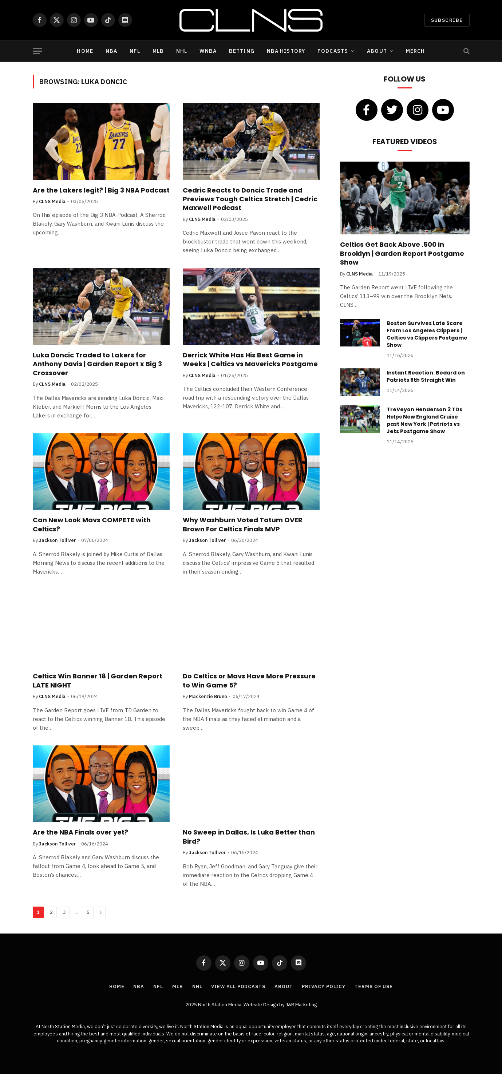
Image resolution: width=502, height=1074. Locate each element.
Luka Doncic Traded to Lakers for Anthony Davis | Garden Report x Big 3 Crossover (97, 364)
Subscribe (447, 20)
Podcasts (332, 51)
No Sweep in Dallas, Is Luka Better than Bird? (249, 836)
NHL (181, 51)
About (377, 51)
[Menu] (37, 51)
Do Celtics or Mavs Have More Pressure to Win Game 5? (249, 680)
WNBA (207, 51)
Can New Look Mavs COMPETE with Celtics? (92, 524)
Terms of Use (374, 986)
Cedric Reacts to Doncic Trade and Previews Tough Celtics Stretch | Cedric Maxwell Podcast (250, 199)
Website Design (261, 1005)
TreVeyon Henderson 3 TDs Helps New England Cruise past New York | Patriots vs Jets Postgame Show (424, 420)
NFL (135, 51)
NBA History (286, 51)
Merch (415, 51)
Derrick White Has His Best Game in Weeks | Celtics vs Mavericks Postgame (250, 359)
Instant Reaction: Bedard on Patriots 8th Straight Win (426, 376)
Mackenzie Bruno (208, 696)
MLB (158, 51)
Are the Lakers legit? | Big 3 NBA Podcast (101, 190)
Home (85, 51)
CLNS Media (52, 201)
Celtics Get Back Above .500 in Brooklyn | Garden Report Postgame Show (402, 253)
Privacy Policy (323, 986)
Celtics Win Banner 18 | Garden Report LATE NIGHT (97, 680)
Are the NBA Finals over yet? (80, 832)
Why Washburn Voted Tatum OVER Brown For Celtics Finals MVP (243, 524)
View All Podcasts (238, 986)
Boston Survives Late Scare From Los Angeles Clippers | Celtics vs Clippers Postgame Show (427, 334)
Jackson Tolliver (57, 540)
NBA (111, 51)
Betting (241, 51)
